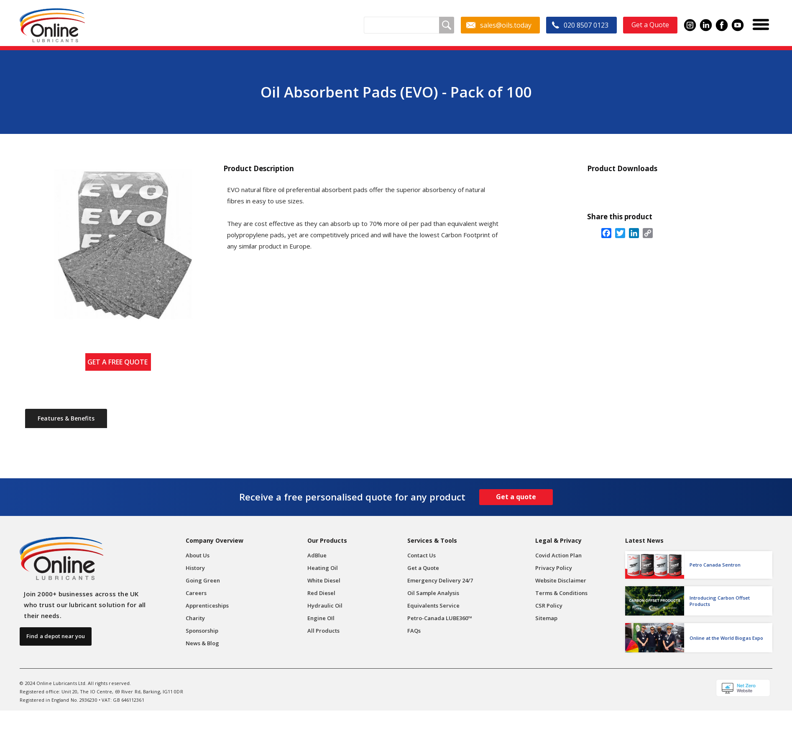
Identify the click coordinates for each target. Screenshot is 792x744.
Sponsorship (202, 630)
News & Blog (202, 643)
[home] (52, 25)
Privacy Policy (553, 568)
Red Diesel (321, 593)
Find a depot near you (55, 636)
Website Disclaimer (560, 580)
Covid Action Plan (558, 555)
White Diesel (323, 580)
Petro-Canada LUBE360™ (439, 618)
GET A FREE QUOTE (119, 362)
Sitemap (546, 618)
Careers (196, 593)
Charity (195, 618)
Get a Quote (423, 568)
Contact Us (421, 555)
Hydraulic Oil (324, 605)
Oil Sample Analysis (433, 593)
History (195, 568)
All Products (323, 630)
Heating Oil (322, 568)
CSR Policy (548, 605)
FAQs (414, 630)
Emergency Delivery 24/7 (440, 580)
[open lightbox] (117, 244)
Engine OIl (321, 618)
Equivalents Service (433, 605)
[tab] (66, 418)
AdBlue (317, 555)
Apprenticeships (207, 605)
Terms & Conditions (561, 593)
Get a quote (516, 496)
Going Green (203, 580)
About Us (197, 555)
